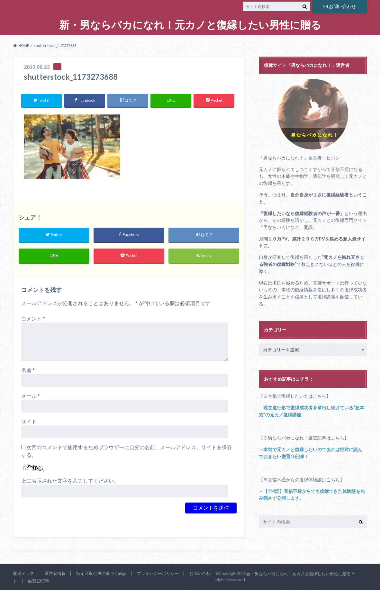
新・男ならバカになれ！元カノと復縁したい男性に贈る (190, 25)
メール (30, 396)
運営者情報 (55, 573)
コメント (33, 319)
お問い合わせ (339, 6)
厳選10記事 (38, 581)
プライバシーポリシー (158, 573)
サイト (29, 422)
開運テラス (23, 573)
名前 (28, 370)
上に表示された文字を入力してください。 (70, 481)
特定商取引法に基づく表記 (101, 573)
